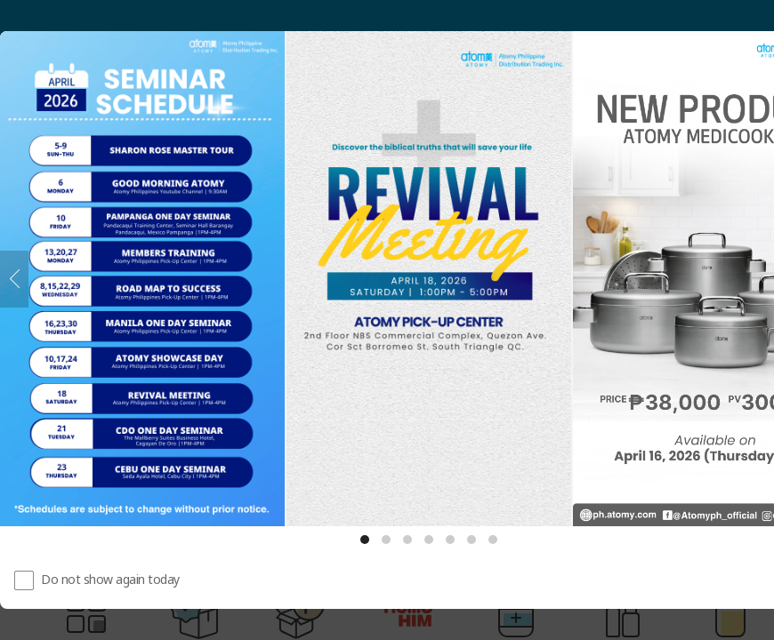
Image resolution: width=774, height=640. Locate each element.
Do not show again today (110, 579)
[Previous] (14, 279)
